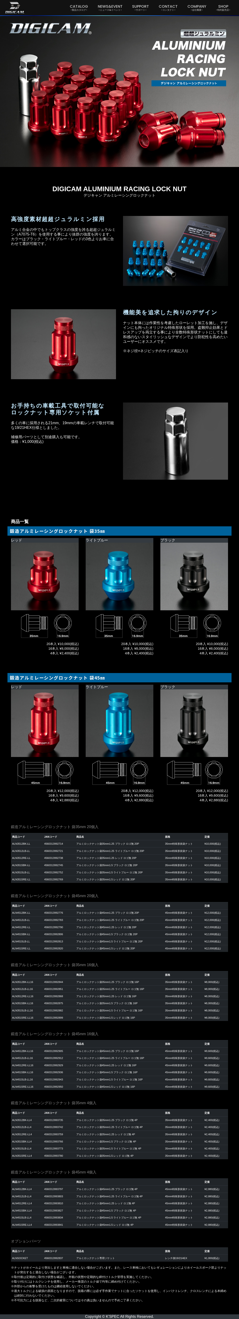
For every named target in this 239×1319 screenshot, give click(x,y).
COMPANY (196, 7)
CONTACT (168, 7)
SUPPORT (140, 7)
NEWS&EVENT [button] (110, 7)
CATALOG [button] (79, 7)
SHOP (223, 7)
